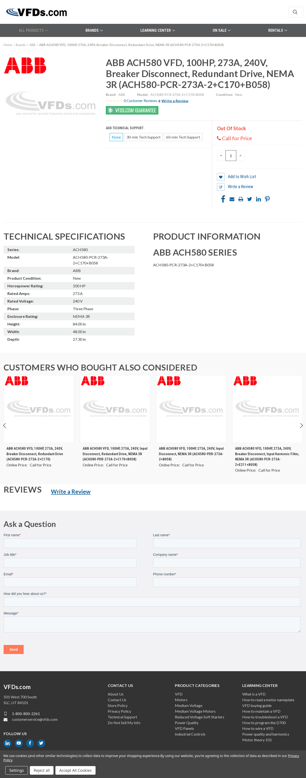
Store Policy (118, 705)
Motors (181, 699)
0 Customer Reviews (141, 100)
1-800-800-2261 (26, 713)
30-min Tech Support (143, 137)
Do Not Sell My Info (124, 722)
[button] (173, 100)
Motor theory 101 (257, 739)
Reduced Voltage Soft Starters (199, 717)
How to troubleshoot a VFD (265, 717)
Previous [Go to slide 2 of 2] (5, 430)
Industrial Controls (190, 734)
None (116, 137)
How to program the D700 (264, 722)
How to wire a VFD (258, 728)
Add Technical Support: (125, 128)
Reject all (42, 770)
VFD (179, 694)
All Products (33, 30)
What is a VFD (254, 694)
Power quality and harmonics (265, 734)
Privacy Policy (119, 711)
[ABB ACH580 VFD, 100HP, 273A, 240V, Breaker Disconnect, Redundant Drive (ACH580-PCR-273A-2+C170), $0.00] (39, 409)
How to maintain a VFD (261, 711)
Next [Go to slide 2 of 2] (301, 430)
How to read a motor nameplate (268, 699)
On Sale (222, 30)
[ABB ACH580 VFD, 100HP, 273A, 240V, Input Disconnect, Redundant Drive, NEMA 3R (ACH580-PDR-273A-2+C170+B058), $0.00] (115, 409)
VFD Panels (184, 728)
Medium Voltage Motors (195, 711)
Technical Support (122, 717)
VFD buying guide (257, 705)
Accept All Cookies (75, 770)
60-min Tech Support (183, 137)
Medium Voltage (188, 705)
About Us (115, 694)
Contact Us (117, 699)
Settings (16, 770)
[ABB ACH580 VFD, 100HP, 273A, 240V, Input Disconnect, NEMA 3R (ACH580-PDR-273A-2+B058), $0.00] (191, 409)
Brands (94, 30)
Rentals (277, 30)
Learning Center (157, 30)
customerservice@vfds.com (35, 719)
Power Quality (187, 722)
